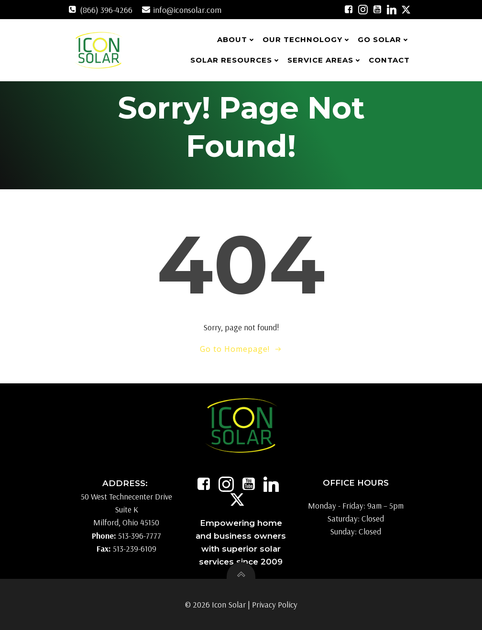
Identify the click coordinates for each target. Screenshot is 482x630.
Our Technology (307, 39)
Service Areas (324, 60)
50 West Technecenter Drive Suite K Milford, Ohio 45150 (126, 509)
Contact (389, 60)
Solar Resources (235, 60)
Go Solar (384, 39)
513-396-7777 (139, 536)
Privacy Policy (274, 604)
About (236, 39)
